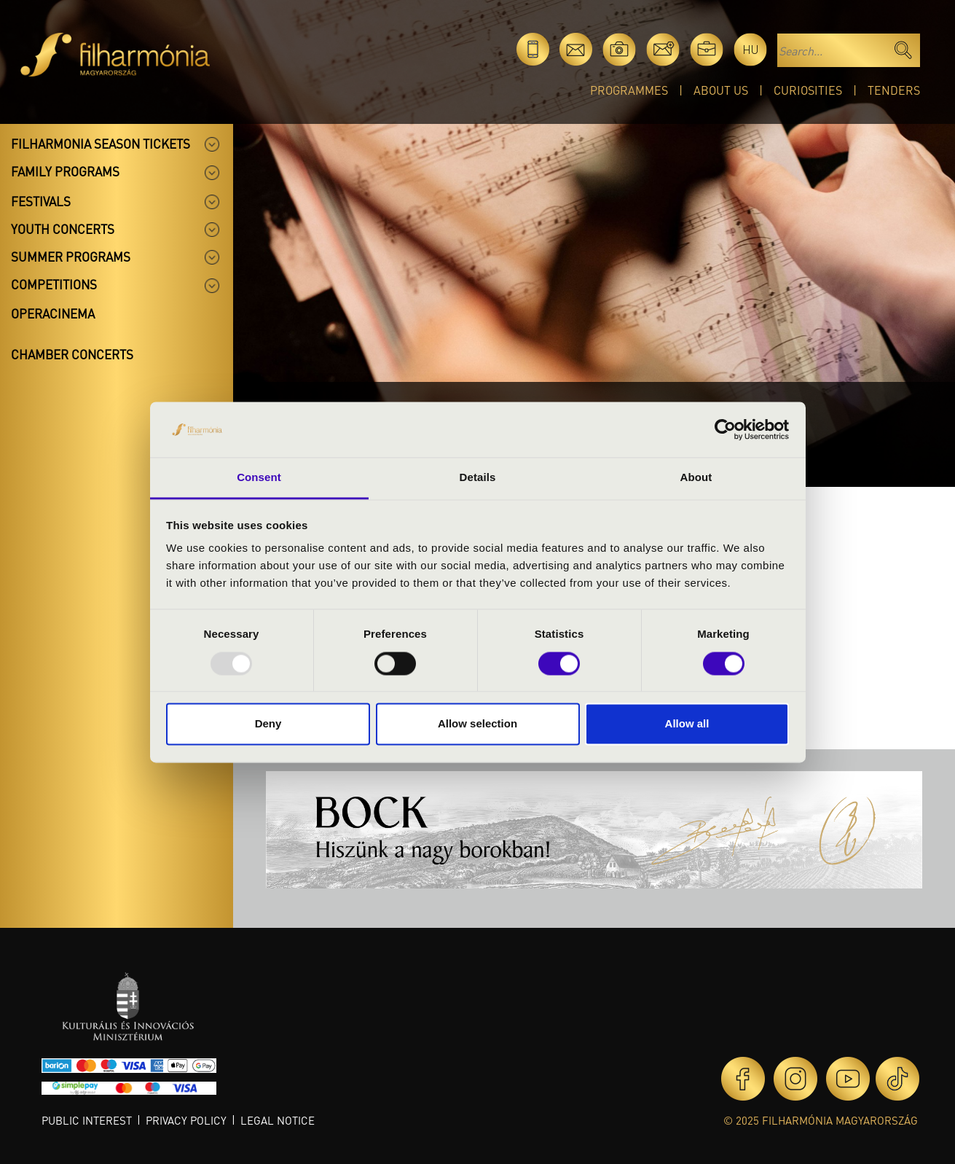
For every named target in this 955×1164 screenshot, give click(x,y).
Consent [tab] (259, 478)
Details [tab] (478, 478)
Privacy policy (186, 1120)
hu (750, 49)
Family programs (65, 171)
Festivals (41, 201)
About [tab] (696, 478)
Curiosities (808, 90)
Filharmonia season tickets (100, 144)
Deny (268, 724)
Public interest (87, 1120)
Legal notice (277, 1120)
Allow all (687, 724)
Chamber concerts (72, 354)
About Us (720, 90)
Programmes (629, 90)
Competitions (54, 284)
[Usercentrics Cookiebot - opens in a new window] (725, 429)
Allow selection (477, 724)
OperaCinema (53, 313)
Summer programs (70, 257)
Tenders (894, 90)
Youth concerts (62, 229)
